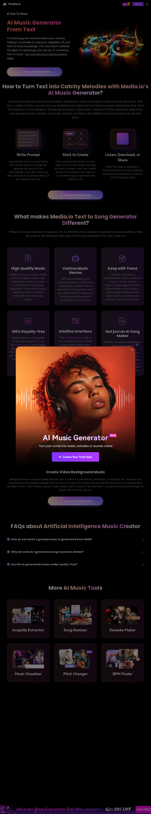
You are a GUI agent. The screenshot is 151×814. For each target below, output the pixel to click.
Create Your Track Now (75, 457)
